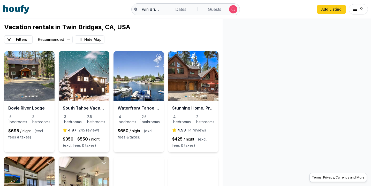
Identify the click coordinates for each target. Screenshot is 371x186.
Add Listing (331, 9)
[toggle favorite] (67, 56)
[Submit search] (233, 9)
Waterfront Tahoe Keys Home (184, 108)
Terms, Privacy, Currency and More (338, 177)
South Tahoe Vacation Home (110, 108)
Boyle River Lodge (26, 108)
